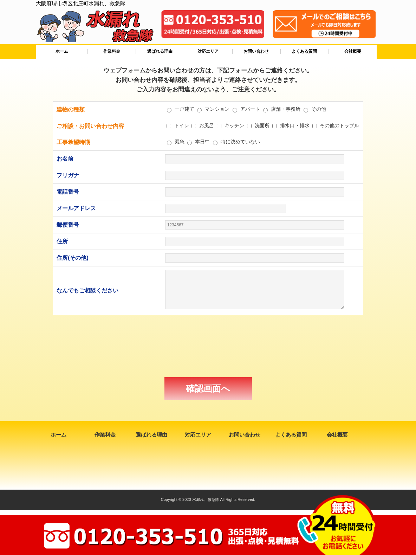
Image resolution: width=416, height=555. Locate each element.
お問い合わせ (256, 51)
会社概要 (352, 51)
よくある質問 (304, 51)
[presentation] (208, 346)
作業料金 (111, 51)
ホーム (62, 51)
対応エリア (208, 51)
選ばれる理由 (160, 51)
